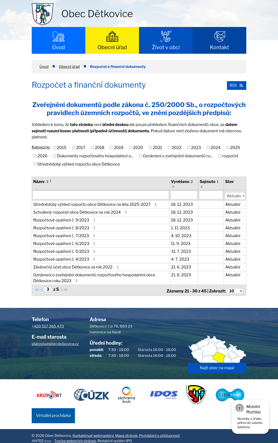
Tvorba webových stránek (75, 436)
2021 (157, 147)
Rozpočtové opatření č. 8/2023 (65, 227)
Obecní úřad (112, 47)
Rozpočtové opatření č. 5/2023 (65, 250)
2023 (196, 147)
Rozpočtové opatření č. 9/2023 (65, 219)
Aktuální (232, 203)
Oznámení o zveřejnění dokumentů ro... (178, 156)
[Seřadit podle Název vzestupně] (50, 179)
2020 (138, 147)
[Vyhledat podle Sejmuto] (211, 195)
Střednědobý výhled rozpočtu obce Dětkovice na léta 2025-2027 (95, 203)
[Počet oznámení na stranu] (235, 288)
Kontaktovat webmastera (93, 431)
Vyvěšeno (182, 181)
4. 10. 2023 (181, 235)
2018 (99, 147)
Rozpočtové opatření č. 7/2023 (65, 235)
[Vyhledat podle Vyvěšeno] (184, 195)
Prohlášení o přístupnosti (159, 431)
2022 (176, 147)
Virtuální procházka (53, 411)
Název (40, 181)
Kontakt (219, 47)
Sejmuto (209, 181)
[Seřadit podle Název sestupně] (50, 181)
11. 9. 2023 (181, 242)
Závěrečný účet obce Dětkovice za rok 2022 (76, 266)
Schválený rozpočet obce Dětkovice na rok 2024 (80, 211)
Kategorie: (41, 147)
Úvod (58, 47)
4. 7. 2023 (180, 258)
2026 (43, 156)
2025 (235, 147)
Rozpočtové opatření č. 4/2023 (65, 258)
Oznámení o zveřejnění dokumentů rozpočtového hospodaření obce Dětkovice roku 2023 (94, 277)
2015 (61, 147)
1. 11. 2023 (180, 227)
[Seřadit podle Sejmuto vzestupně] (202, 185)
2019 (118, 147)
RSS (235, 84)
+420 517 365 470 (48, 324)
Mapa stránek (126, 431)
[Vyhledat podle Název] (101, 195)
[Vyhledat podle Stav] (235, 194)
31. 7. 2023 (181, 250)
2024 (216, 147)
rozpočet (230, 156)
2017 (80, 147)
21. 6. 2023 (181, 266)
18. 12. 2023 (182, 203)
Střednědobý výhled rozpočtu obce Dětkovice (79, 164)
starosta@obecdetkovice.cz (55, 341)
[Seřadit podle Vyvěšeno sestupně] (173, 187)
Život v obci (166, 47)
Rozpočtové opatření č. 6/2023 (65, 242)
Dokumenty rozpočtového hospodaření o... (95, 156)
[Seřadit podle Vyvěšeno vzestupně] (173, 185)
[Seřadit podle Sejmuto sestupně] (202, 187)
